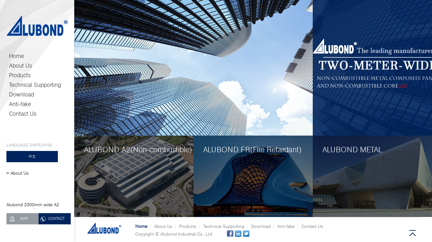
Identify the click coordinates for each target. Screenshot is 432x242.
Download (21, 94)
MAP (24, 218)
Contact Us (23, 113)
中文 (32, 156)
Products (20, 75)
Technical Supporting (35, 84)
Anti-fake (20, 104)
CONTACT (56, 218)
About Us (20, 65)
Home (16, 56)
